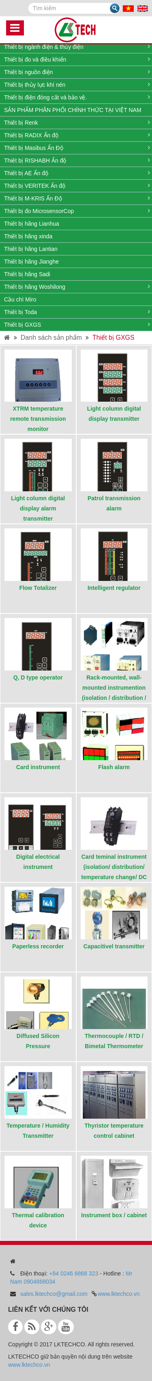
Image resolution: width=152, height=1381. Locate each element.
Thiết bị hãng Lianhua (31, 223)
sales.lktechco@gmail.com (54, 1294)
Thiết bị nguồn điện (28, 72)
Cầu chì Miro (20, 299)
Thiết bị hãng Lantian (31, 249)
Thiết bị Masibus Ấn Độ (33, 148)
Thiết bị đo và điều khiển (35, 59)
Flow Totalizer (38, 588)
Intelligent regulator (114, 588)
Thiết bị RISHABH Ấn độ (35, 160)
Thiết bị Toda (20, 312)
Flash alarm (114, 767)
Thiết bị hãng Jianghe (31, 261)
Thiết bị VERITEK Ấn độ (34, 186)
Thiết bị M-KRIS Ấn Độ (33, 198)
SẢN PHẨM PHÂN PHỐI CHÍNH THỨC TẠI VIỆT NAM (72, 110)
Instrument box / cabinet (114, 1215)
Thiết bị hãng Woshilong (34, 287)
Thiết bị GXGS (22, 324)
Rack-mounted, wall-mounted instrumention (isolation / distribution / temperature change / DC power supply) (114, 697)
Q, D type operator (38, 677)
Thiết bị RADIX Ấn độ (31, 135)
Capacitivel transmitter (114, 946)
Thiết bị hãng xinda (28, 236)
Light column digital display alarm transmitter (38, 508)
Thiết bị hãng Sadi (27, 274)
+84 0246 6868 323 (73, 1273)
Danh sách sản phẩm (51, 337)
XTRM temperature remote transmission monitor (38, 418)
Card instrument (38, 767)
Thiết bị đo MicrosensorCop (39, 211)
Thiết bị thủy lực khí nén (34, 84)
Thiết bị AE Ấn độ (26, 173)
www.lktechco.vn (118, 1294)
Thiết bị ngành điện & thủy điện (43, 47)
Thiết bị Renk (21, 122)
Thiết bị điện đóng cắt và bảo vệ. (45, 97)
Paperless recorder (38, 946)
